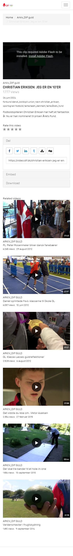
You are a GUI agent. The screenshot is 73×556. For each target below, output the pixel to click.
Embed (11, 174)
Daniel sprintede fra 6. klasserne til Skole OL (29, 301)
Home (9, 17)
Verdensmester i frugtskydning (21, 525)
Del (8, 141)
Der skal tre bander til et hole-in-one (24, 469)
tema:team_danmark (35, 106)
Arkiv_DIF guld (25, 17)
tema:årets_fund (54, 106)
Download (13, 183)
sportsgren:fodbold (13, 106)
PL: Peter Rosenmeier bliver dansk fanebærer (30, 245)
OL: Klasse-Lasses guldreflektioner (23, 357)
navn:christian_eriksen (47, 102)
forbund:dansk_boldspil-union (18, 102)
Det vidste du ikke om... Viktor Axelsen (25, 413)
